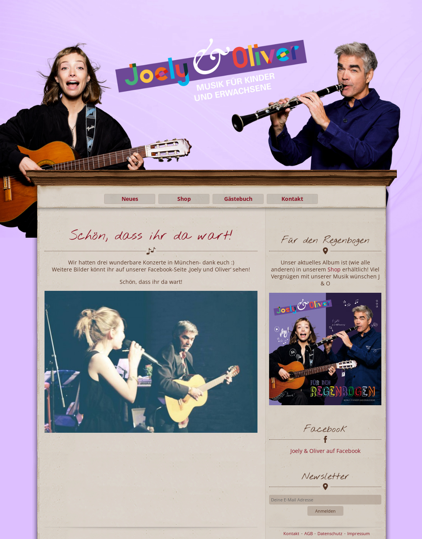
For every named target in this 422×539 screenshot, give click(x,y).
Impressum (358, 533)
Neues (130, 198)
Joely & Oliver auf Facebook (325, 450)
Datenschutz (329, 533)
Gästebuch (238, 198)
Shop (184, 198)
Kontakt (292, 198)
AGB (308, 533)
